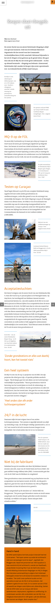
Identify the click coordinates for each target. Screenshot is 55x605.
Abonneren (7, 592)
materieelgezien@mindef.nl (17, 583)
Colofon (6, 588)
